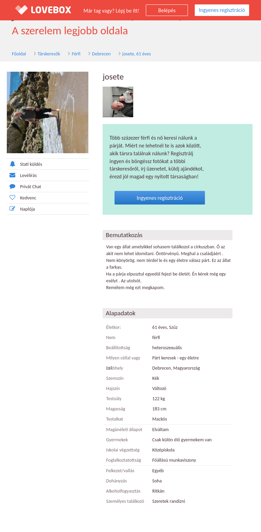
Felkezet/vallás (120, 471)
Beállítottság (118, 348)
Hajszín (113, 388)
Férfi (76, 54)
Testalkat (114, 419)
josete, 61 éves (136, 54)
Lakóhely (114, 368)
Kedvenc (21, 197)
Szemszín (114, 378)
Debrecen (101, 54)
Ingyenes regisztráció (222, 10)
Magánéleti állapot (124, 429)
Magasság (115, 409)
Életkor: (113, 327)
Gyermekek (117, 440)
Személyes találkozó (125, 501)
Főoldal (19, 54)
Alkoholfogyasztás (123, 491)
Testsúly (113, 399)
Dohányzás (116, 481)
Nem (110, 337)
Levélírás (22, 175)
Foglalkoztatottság (123, 460)
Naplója (21, 208)
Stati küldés (24, 164)
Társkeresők (49, 54)
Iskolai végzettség (122, 450)
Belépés (167, 10)
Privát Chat (24, 186)
